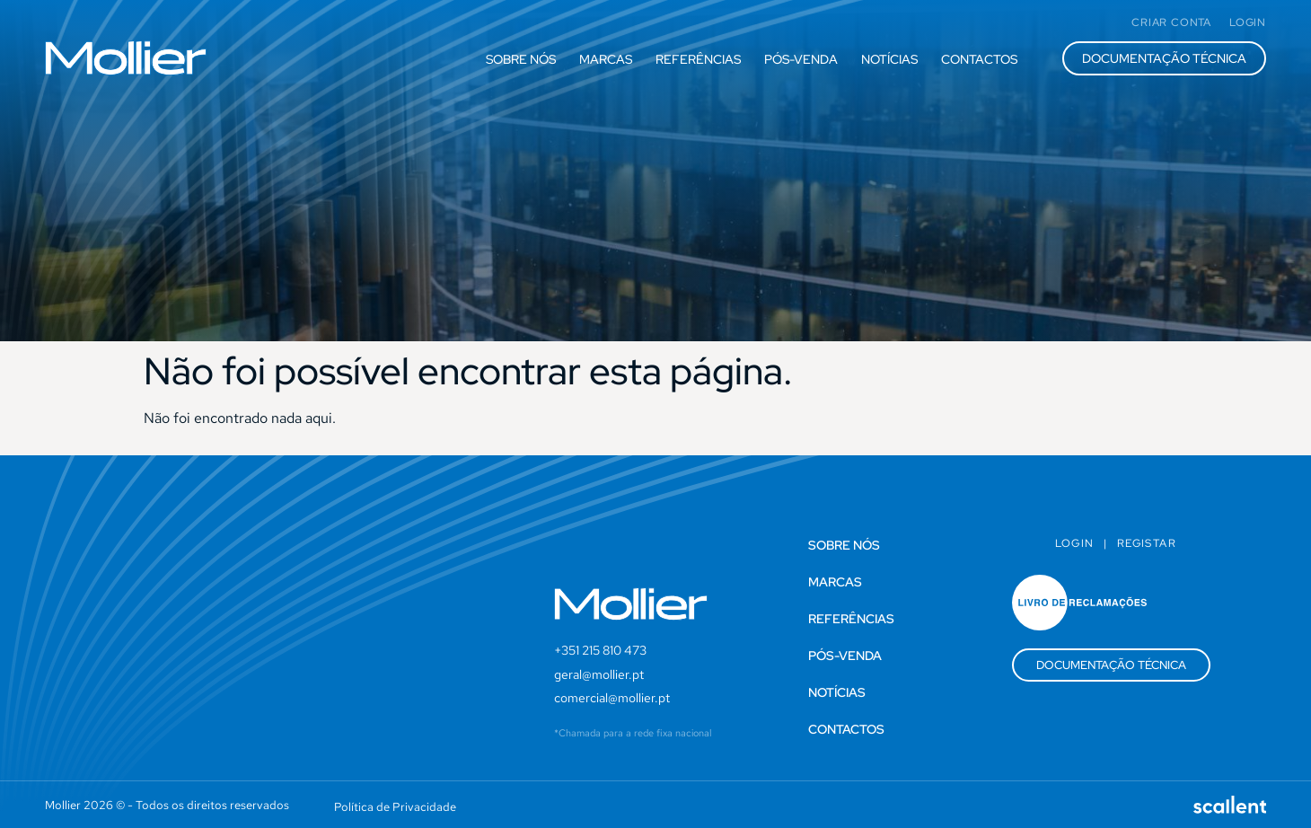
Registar (1146, 543)
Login (1075, 543)
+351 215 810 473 (600, 650)
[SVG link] (126, 57)
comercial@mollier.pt (612, 698)
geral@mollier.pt (599, 674)
